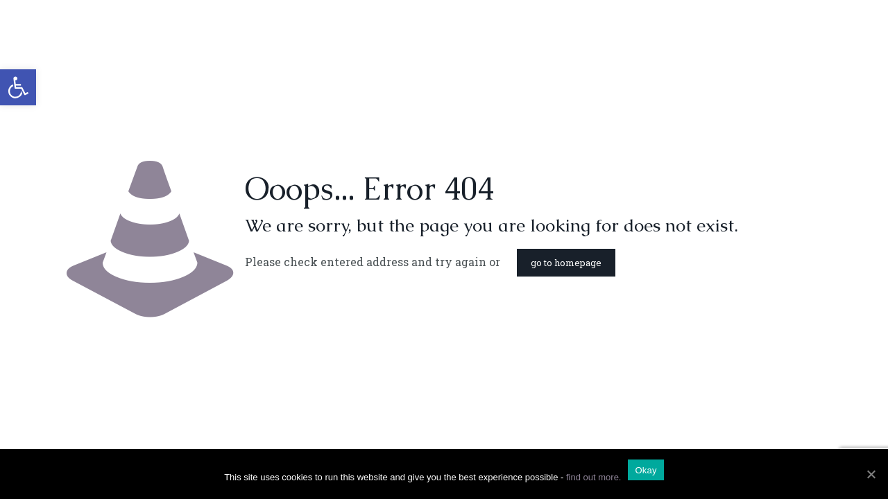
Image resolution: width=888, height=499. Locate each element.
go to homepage (566, 262)
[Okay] (871, 474)
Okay (645, 470)
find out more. (594, 477)
